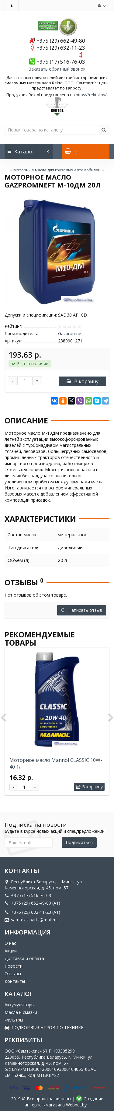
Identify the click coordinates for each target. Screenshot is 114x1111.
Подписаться (79, 842)
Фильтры (14, 1020)
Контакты (15, 981)
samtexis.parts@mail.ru (31, 920)
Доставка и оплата (24, 958)
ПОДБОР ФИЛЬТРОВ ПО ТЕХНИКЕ (44, 1027)
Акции (11, 951)
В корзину (82, 381)
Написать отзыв (81, 610)
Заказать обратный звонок (57, 69)
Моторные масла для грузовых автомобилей (57, 170)
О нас (10, 943)
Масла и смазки (21, 1012)
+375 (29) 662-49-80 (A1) (32, 903)
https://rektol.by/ (91, 94)
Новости (13, 966)
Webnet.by (76, 1105)
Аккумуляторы (19, 1005)
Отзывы (13, 973)
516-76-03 (60, 61)
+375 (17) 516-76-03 (28, 895)
